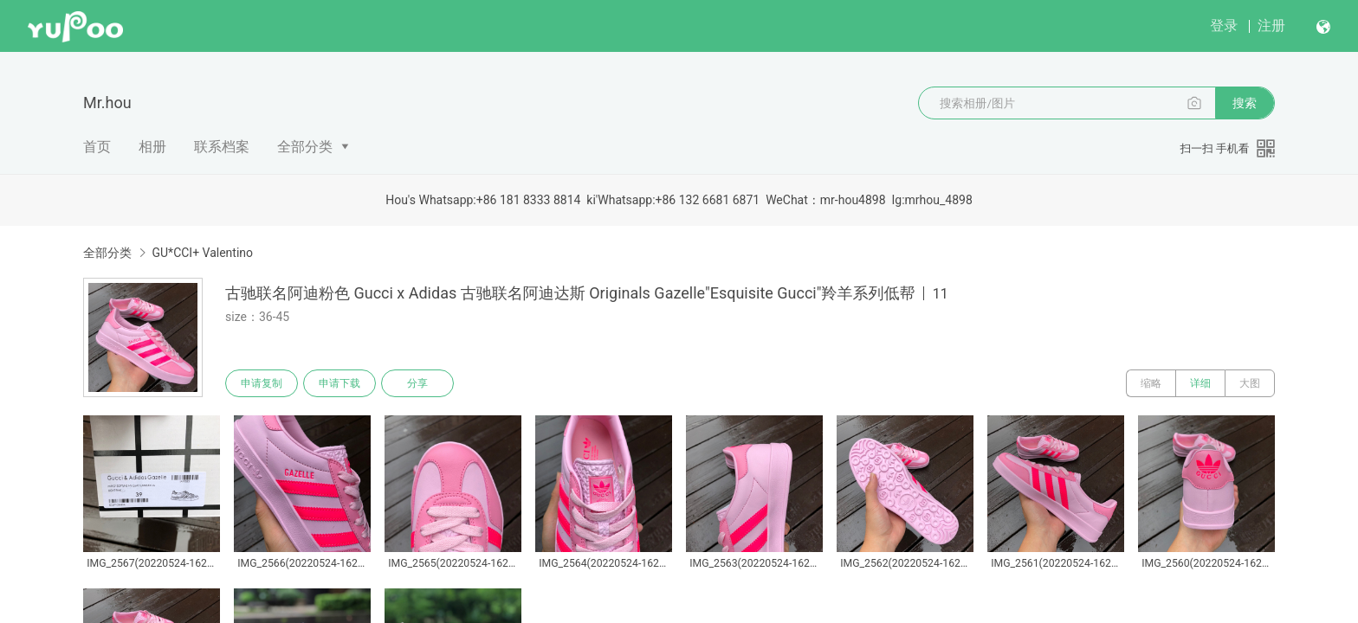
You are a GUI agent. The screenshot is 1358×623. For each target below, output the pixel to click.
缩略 (1151, 383)
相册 (152, 146)
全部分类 (305, 146)
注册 (1271, 25)
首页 (97, 146)
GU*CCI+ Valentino (202, 253)
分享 (417, 383)
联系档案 (221, 146)
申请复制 (261, 383)
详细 (1200, 383)
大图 (1249, 383)
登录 (1224, 25)
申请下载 (339, 383)
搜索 (1244, 103)
